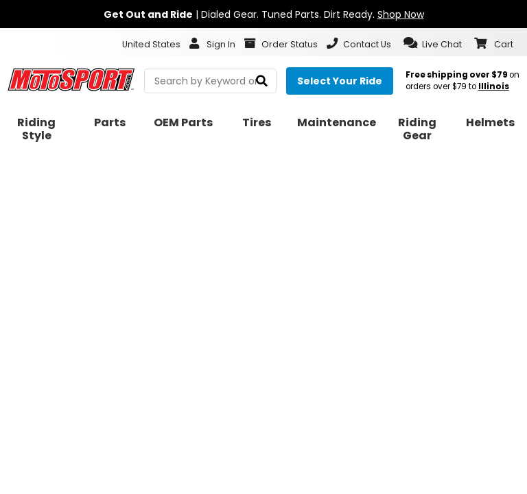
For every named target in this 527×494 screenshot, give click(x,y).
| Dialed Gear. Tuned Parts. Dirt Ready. (264, 14)
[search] (262, 81)
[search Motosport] (210, 81)
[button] (433, 43)
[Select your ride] (339, 81)
